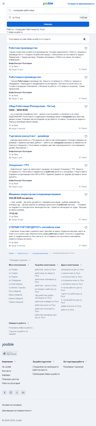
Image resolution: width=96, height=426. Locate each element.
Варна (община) (15, 295)
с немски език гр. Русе (70, 273)
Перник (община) (16, 302)
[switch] (85, 39)
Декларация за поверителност (17, 410)
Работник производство (23, 48)
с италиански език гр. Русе (72, 280)
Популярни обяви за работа (20, 328)
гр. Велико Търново (17, 287)
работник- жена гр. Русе (45, 269)
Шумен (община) (16, 298)
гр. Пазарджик (15, 280)
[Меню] (3, 3)
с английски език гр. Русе (72, 284)
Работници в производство (25, 77)
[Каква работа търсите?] (48, 10)
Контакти (6, 371)
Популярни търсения (20, 260)
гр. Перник (13, 277)
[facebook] (4, 392)
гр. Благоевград (15, 284)
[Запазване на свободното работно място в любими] (86, 48)
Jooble (19, 420)
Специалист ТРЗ (19, 165)
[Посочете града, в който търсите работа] (48, 17)
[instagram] (10, 392)
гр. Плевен (13, 269)
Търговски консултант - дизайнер (29, 136)
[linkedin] (23, 392)
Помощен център (10, 379)
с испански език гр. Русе (71, 277)
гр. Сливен (13, 273)
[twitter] (17, 392)
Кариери (6, 375)
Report (83, 69)
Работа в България (11, 383)
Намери (48, 24)
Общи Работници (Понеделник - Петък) (32, 106)
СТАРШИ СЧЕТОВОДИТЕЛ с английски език (34, 227)
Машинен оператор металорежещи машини (35, 194)
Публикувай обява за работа (46, 374)
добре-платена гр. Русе (71, 306)
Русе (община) (15, 291)
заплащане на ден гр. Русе (72, 269)
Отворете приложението (81, 3)
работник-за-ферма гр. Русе (47, 301)
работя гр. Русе (67, 310)
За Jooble (6, 366)
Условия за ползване (12, 405)
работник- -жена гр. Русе (45, 285)
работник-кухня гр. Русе (45, 305)
